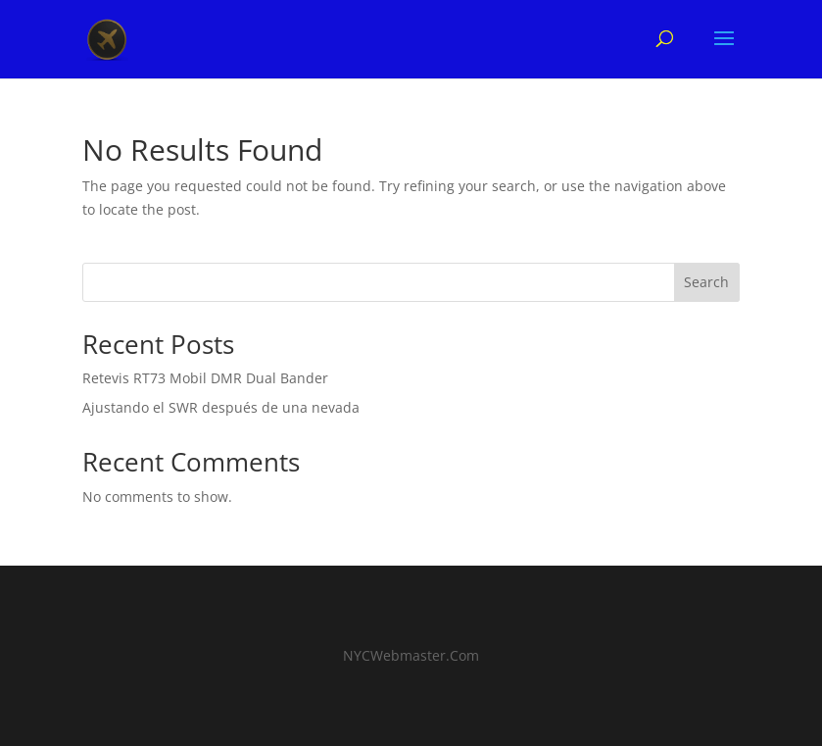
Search (706, 282)
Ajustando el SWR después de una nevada (221, 407)
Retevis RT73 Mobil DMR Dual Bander (205, 378)
